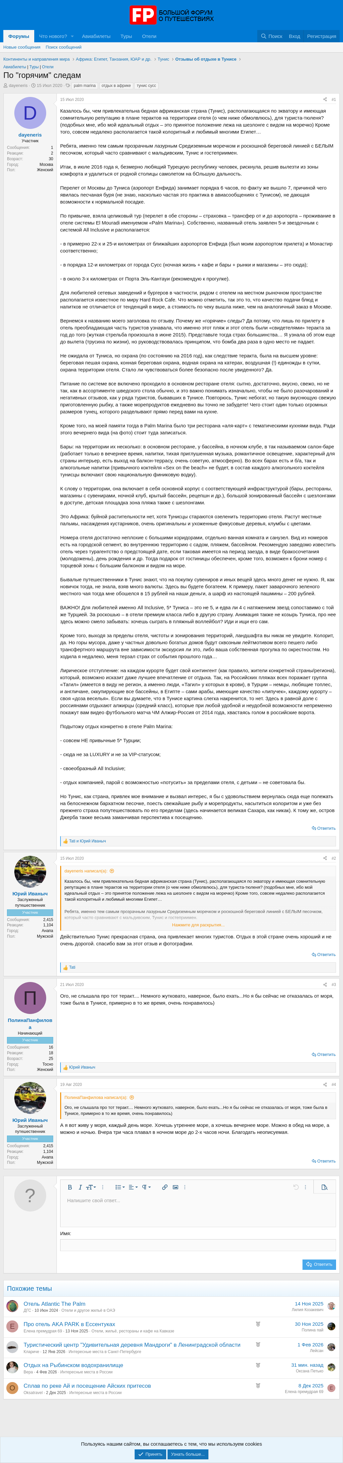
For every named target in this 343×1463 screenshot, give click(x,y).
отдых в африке (116, 85)
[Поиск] (271, 36)
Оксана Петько (309, 1370)
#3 (334, 984)
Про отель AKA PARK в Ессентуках (69, 1324)
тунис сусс (146, 85)
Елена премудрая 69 (43, 1330)
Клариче (31, 1351)
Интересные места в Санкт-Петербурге (104, 1351)
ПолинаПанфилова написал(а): (95, 1097)
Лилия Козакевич (307, 1309)
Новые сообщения (22, 47)
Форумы (18, 36)
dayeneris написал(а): (86, 870)
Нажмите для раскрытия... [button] (198, 924)
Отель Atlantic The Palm (54, 1303)
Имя (65, 1233)
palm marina (85, 85)
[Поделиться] (325, 100)
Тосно (48, 1064)
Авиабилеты (96, 36)
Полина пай (312, 1329)
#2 (334, 858)
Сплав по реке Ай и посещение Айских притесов (87, 1385)
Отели (149, 36)
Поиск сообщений (64, 47)
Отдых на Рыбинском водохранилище (73, 1365)
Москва (46, 164)
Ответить (326, 828)
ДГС (27, 1310)
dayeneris (18, 85)
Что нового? (53, 36)
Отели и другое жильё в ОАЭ (88, 1310)
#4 (334, 1084)
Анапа (47, 930)
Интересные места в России (86, 1371)
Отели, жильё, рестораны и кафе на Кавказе (132, 1330)
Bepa (28, 1371)
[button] (72, 36)
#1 (334, 99)
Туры (126, 36)
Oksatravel (33, 1392)
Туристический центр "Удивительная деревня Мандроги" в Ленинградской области (132, 1344)
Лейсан (316, 1350)
